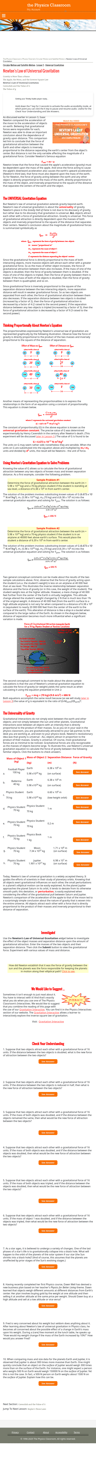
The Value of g (9, 89)
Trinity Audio (31, 99)
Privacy (15, 1432)
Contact (30, 1432)
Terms (77, 1432)
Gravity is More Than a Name (16, 76)
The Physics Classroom (12, 59)
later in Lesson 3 (45, 436)
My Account (33, 9)
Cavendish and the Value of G (16, 86)
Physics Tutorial (28, 59)
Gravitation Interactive (32, 1009)
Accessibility (61, 1432)
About (46, 1432)
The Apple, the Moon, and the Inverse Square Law (25, 80)
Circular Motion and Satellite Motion (50, 59)
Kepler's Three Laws (37, 1409)
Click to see (68, 971)
